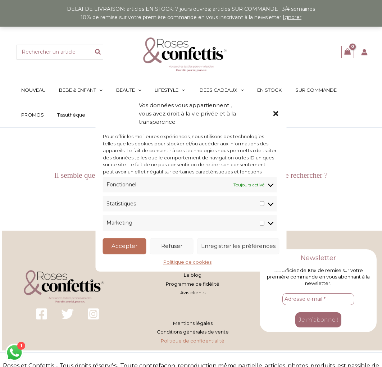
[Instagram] (93, 313)
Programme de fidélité (192, 283)
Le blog (192, 275)
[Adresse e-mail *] (318, 298)
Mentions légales (193, 322)
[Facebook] (41, 313)
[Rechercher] (98, 52)
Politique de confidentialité (192, 338)
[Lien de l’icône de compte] (364, 52)
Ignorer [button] (292, 17)
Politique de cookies (187, 261)
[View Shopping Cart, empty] (347, 52)
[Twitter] (67, 313)
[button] (275, 113)
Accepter (124, 246)
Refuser (171, 246)
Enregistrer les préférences (238, 246)
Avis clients (192, 291)
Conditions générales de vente (193, 330)
